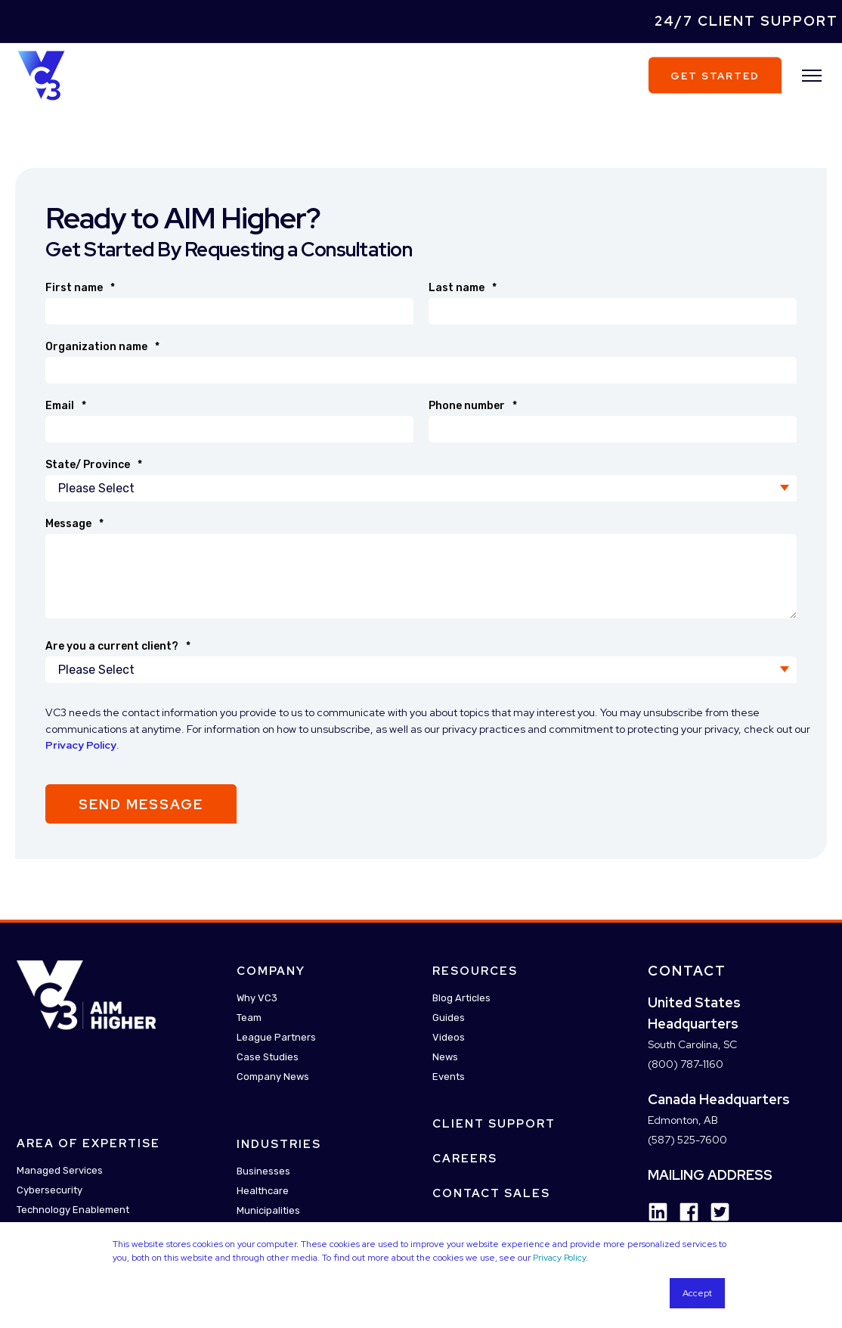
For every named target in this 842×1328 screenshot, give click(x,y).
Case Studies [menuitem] (268, 1057)
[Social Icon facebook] (683, 1212)
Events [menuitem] (448, 1076)
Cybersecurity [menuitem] (49, 1190)
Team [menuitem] (249, 1017)
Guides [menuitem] (448, 1017)
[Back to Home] (41, 74)
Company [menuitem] (271, 971)
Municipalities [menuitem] (268, 1210)
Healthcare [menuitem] (263, 1190)
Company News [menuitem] (273, 1076)
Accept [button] (697, 1293)
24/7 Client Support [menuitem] (746, 21)
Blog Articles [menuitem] (461, 998)
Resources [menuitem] (475, 971)
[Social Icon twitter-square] (714, 1212)
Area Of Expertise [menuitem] (88, 1144)
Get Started (715, 75)
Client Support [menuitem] (494, 1123)
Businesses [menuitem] (263, 1171)
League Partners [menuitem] (276, 1037)
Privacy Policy (559, 1258)
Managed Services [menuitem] (60, 1171)
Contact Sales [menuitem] (491, 1193)
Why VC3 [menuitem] (257, 998)
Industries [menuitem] (279, 1144)
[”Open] (812, 75)
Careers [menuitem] (464, 1158)
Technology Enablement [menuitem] (73, 1210)
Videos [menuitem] (448, 1037)
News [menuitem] (445, 1057)
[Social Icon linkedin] (658, 1212)
